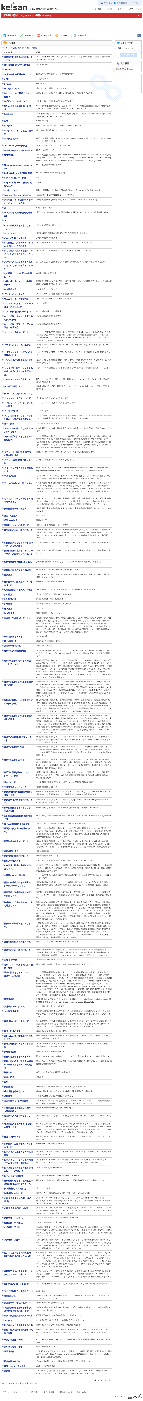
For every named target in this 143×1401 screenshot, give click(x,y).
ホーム (4, 48)
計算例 (120, 9)
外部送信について (66, 1392)
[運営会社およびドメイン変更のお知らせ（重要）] (71, 15)
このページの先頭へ (104, 1380)
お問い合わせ (82, 1392)
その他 (34, 48)
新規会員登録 (122, 3)
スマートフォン (135, 9)
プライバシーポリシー (12, 1392)
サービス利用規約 (32, 1392)
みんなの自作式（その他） (19, 48)
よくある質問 (49, 1392)
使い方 (109, 9)
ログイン (135, 3)
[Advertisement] (71, 26)
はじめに (97, 9)
